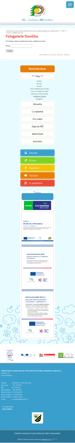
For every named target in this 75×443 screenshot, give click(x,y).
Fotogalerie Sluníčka (17, 33)
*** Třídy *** (63, 31)
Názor (47, 433)
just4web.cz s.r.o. (46, 439)
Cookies (33, 433)
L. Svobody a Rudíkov (37, 20)
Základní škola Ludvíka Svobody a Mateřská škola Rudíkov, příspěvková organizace (27, 31)
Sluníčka (8, 33)
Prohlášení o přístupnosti (22, 433)
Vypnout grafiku (55, 433)
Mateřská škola (54, 31)
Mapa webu (41, 433)
